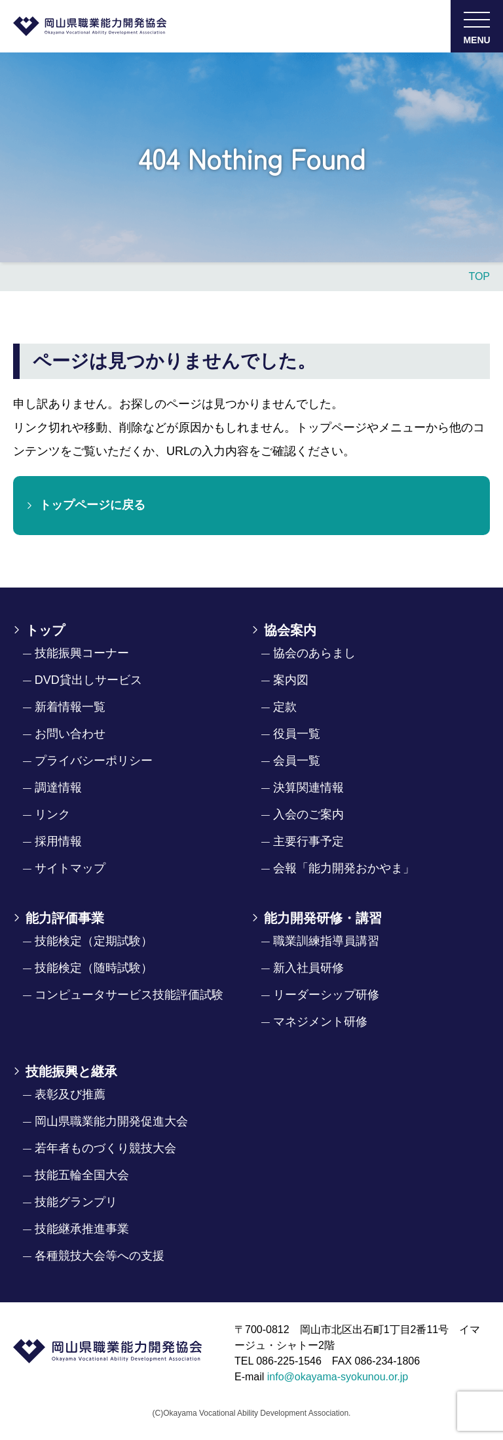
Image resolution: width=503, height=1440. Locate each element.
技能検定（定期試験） (94, 941)
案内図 (290, 680)
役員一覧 (296, 733)
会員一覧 (296, 760)
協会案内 (290, 630)
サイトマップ (70, 868)
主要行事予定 (308, 841)
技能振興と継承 (71, 1071)
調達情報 (58, 787)
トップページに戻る (92, 504)
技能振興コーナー (82, 653)
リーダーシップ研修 (326, 994)
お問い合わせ (70, 733)
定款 (285, 706)
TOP (479, 276)
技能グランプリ (76, 1202)
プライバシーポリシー (94, 760)
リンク (52, 814)
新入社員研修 (308, 967)
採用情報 (58, 841)
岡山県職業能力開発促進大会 (111, 1121)
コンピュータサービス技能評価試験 (129, 994)
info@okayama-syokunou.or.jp (337, 1376)
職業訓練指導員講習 (326, 941)
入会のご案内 (308, 814)
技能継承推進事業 (82, 1228)
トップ (45, 630)
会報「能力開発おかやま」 (344, 868)
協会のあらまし (314, 653)
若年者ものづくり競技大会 (105, 1148)
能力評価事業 (65, 918)
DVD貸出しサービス (88, 680)
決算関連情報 (308, 787)
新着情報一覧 (70, 706)
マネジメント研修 (320, 1021)
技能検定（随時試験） (94, 967)
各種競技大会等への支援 (99, 1255)
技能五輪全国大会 (82, 1175)
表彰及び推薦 (70, 1094)
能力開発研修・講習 (323, 918)
